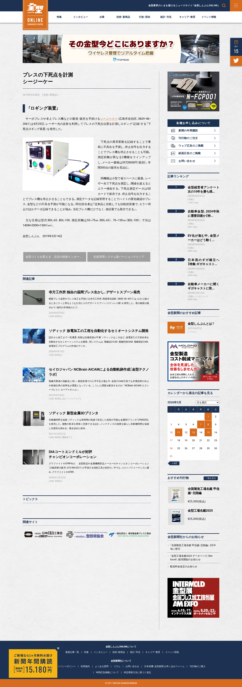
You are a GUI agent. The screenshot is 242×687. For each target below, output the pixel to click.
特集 (59, 17)
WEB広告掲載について (107, 672)
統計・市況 (165, 17)
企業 (101, 17)
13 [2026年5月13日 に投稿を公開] (193, 432)
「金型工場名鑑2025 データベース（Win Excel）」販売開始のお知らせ (191, 557)
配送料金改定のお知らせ (183, 566)
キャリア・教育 (187, 17)
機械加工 (66, 437)
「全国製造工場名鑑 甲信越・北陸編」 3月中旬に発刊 (193, 547)
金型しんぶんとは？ (201, 324)
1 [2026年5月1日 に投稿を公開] (208, 416)
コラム (192, 332)
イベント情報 (208, 17)
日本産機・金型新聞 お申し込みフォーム (164, 666)
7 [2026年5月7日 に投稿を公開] (200, 424)
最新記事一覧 (72, 652)
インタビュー (80, 17)
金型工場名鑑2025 (200, 510)
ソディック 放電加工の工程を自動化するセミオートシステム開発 (98, 331)
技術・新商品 (123, 17)
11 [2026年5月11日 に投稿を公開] (178, 432)
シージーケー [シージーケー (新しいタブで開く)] (109, 118)
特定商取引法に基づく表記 (137, 672)
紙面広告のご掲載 (189, 153)
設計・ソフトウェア (71, 398)
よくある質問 (102, 666)
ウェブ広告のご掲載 (190, 145)
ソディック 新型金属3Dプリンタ (73, 413)
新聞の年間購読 (188, 130)
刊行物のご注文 (188, 138)
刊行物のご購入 (198, 666)
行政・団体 (144, 17)
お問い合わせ (186, 160)
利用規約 (85, 666)
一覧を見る (211, 478)
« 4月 (174, 463)
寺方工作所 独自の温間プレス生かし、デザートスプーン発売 (94, 292)
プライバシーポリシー (64, 666)
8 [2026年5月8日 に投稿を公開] (208, 424)
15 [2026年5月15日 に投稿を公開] (208, 432)
